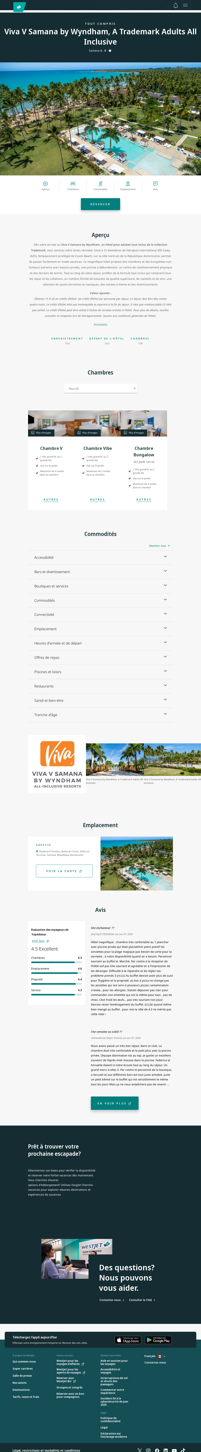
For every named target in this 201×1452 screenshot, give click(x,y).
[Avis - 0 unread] (176, 5)
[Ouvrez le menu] (185, 5)
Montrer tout (157, 546)
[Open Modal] (51, 499)
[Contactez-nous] (112, 1300)
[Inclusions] (100, 324)
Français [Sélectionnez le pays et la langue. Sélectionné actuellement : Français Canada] (154, 1356)
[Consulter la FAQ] (142, 1300)
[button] (51, 423)
